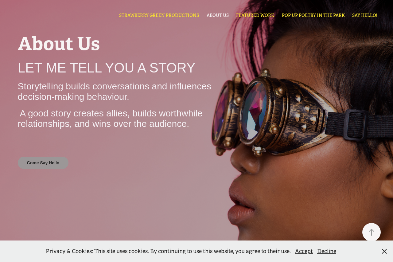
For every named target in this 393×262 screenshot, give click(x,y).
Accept (304, 251)
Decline (326, 251)
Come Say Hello (43, 162)
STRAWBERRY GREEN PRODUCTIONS (159, 15)
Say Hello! (364, 15)
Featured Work (255, 15)
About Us (218, 15)
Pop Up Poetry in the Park (313, 15)
